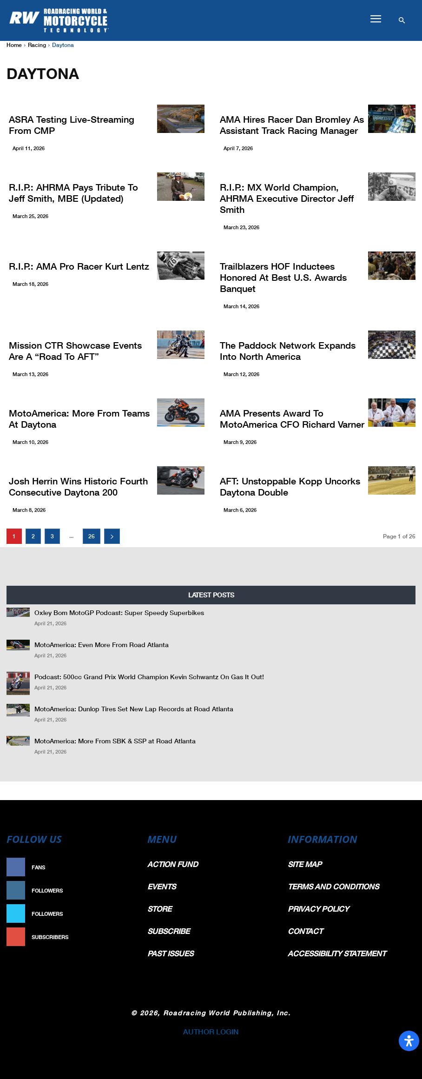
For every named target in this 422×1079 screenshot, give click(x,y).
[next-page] (112, 536)
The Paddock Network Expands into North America (288, 350)
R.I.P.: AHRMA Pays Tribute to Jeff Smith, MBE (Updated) (73, 192)
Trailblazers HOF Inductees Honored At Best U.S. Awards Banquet (283, 277)
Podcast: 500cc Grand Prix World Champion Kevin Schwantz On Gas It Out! (149, 677)
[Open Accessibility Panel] (409, 1041)
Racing (37, 44)
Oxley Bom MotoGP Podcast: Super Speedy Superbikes (119, 612)
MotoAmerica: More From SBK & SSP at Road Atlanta (115, 741)
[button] (375, 19)
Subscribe (119, 937)
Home (14, 44)
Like (128, 867)
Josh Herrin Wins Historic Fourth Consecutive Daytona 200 (78, 486)
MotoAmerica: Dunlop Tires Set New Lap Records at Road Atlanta (133, 709)
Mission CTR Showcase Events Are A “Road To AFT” (75, 350)
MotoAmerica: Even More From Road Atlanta (101, 645)
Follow (123, 890)
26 (91, 536)
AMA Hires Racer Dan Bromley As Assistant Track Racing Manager (292, 124)
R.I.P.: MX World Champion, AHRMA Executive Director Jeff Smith (287, 198)
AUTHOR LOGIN (211, 1031)
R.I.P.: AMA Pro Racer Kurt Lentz (79, 265)
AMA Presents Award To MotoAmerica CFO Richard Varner (292, 418)
